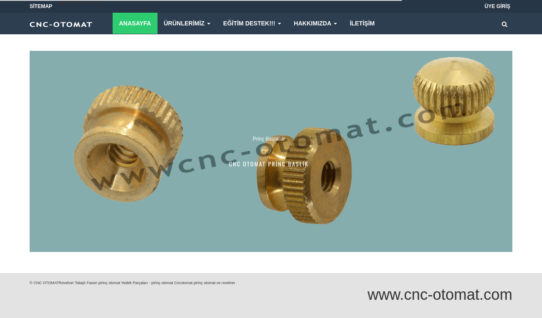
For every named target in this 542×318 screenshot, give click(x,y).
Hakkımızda (315, 23)
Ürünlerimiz (187, 23)
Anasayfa (135, 23)
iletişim (362, 23)
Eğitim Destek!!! (252, 23)
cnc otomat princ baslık (269, 163)
